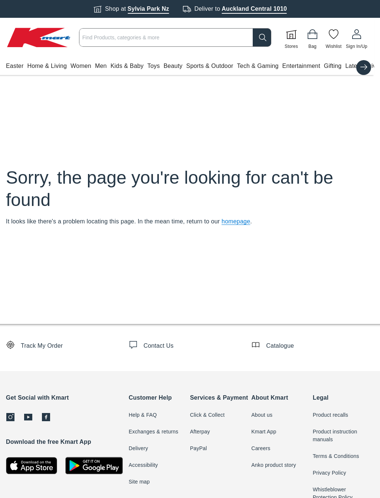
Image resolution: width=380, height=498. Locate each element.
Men (101, 66)
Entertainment (301, 66)
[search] (262, 37)
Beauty (173, 66)
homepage (236, 221)
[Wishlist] (333, 37)
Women (81, 66)
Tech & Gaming (258, 66)
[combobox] (175, 37)
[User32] (356, 37)
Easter (14, 66)
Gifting (333, 66)
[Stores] (291, 37)
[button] (187, 66)
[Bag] (312, 37)
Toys (153, 66)
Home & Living (47, 66)
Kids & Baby (127, 66)
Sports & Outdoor (209, 66)
